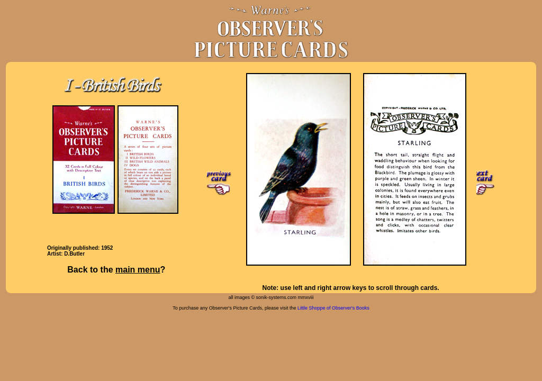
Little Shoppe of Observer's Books (333, 308)
